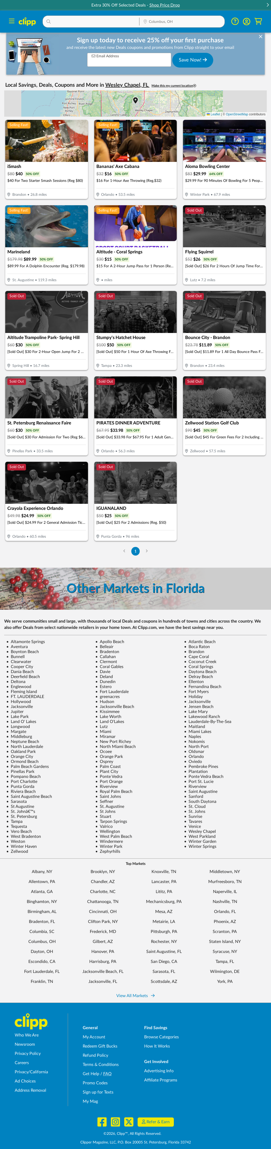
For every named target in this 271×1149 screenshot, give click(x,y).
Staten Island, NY (225, 942)
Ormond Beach (22, 762)
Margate (16, 732)
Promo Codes (95, 1083)
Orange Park (109, 757)
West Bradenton (23, 836)
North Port (196, 747)
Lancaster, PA (164, 882)
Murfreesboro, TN (225, 882)
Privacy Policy (28, 1053)
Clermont (106, 662)
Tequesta (16, 826)
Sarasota (16, 801)
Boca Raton (197, 647)
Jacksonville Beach (114, 707)
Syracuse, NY (225, 952)
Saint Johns (108, 796)
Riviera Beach (21, 791)
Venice (192, 826)
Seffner (104, 801)
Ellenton (194, 682)
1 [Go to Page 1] (135, 551)
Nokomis (194, 742)
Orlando (194, 757)
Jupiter (15, 712)
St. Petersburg (21, 816)
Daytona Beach (200, 672)
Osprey (104, 762)
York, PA (225, 981)
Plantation (196, 772)
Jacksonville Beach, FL (102, 972)
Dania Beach (20, 672)
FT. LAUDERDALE (25, 697)
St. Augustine (109, 806)
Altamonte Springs (25, 642)
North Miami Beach (115, 747)
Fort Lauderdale (112, 692)
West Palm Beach (113, 836)
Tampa (14, 821)
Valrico (104, 826)
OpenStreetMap (237, 114)
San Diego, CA (164, 962)
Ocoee (103, 752)
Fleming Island (21, 692)
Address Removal (30, 1090)
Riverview (106, 786)
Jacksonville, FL (102, 981)
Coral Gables (109, 667)
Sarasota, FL (164, 972)
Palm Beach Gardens (27, 767)
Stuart (103, 816)
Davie (102, 672)
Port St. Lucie (198, 781)
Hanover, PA (102, 952)
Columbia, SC (41, 932)
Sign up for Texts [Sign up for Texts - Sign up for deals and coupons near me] (98, 1092)
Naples (192, 737)
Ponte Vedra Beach (203, 776)
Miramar (105, 737)
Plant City (106, 772)
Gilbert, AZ (103, 942)
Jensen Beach (198, 707)
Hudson (104, 702)
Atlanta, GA (42, 892)
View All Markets (135, 996)
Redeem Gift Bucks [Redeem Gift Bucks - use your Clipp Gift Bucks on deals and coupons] (100, 1046)
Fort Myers (196, 692)
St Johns (105, 811)
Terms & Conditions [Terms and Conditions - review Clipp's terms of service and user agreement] (101, 1065)
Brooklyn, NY (103, 872)
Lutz (101, 727)
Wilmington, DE (224, 972)
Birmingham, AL (42, 912)
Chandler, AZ (103, 882)
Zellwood (17, 851)
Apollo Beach (109, 642)
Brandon (194, 652)
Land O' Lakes (21, 722)
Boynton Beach (22, 652)
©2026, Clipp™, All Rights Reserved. (132, 1134)
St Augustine (20, 806)
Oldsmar (194, 752)
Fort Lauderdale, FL (42, 972)
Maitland (194, 727)
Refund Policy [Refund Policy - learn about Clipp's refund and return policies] (95, 1055)
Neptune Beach (22, 742)
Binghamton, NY (42, 902)
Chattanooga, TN (102, 902)
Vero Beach (19, 831)
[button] (267, 5)
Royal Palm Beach (113, 791)
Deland (104, 677)
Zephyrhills (107, 851)
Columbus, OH (42, 942)
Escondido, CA (41, 962)
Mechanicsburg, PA (164, 902)
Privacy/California (31, 1072)
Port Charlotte (21, 781)
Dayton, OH (42, 952)
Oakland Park (21, 752)
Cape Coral (196, 657)
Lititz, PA (164, 892)
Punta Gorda (20, 786)
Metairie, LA (164, 922)
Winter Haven (21, 846)
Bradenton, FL (42, 922)
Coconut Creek (200, 662)
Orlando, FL (225, 912)
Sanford (193, 796)
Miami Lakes (197, 732)
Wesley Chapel (200, 831)
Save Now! (193, 60)
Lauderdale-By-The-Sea (207, 722)
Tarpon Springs (111, 821)
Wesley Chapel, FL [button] (127, 85)
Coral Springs (198, 667)
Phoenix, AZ (225, 922)
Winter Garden (200, 841)
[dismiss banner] (261, 37)
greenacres (107, 697)
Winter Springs (200, 846)
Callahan (105, 657)
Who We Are (27, 1035)
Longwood (18, 727)
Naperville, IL (225, 892)
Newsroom (25, 1044)
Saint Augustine (200, 791)
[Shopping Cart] (258, 21)
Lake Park (17, 717)
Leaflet (213, 114)
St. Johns (194, 811)
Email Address (105, 56)
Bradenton (107, 652)
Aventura (17, 647)
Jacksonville (197, 702)
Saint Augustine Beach (29, 796)
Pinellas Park (20, 772)
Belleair (104, 647)
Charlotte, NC (103, 892)
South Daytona (200, 801)
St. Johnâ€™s (20, 811)
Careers (22, 1063)
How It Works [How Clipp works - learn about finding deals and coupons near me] (157, 1046)
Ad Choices (25, 1081)
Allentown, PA (42, 882)
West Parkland (200, 836)
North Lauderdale (24, 747)
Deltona (15, 682)
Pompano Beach (23, 776)
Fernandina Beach (202, 687)
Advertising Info (159, 1071)
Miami (103, 732)
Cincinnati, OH (103, 912)
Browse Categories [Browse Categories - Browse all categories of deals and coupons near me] (161, 1037)
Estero (103, 687)
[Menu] (11, 21)
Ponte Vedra (108, 776)
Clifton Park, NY (103, 922)
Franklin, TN (42, 981)
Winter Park (108, 846)
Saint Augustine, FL (164, 952)
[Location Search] (182, 22)
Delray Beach (198, 677)
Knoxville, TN (164, 872)
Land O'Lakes (109, 722)
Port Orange (109, 781)
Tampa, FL (225, 962)
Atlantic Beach (200, 642)
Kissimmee (107, 712)
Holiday (193, 697)
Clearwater (18, 662)
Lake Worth (108, 717)
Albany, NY (42, 872)
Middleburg (19, 737)
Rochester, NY (164, 942)
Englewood (18, 687)
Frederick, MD (103, 932)
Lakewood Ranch (202, 717)
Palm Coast (108, 767)
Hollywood (18, 702)
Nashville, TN (225, 902)
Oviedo (193, 762)
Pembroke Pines (201, 767)
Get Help (91, 1074)
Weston (15, 841)
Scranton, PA (225, 932)
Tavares (193, 821)
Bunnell (15, 657)
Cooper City (19, 667)
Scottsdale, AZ (164, 981)
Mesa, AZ (164, 912)
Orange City (19, 757)
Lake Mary (196, 712)
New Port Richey (113, 742)
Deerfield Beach (23, 677)
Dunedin (105, 682)
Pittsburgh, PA (164, 932)
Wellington (107, 831)
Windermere (109, 841)
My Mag (90, 1101)
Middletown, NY (225, 872)
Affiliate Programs (160, 1080)
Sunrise (193, 816)
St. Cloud (195, 806)
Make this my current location (174, 86)
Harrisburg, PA (102, 962)
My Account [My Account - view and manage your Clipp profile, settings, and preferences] (94, 1037)
